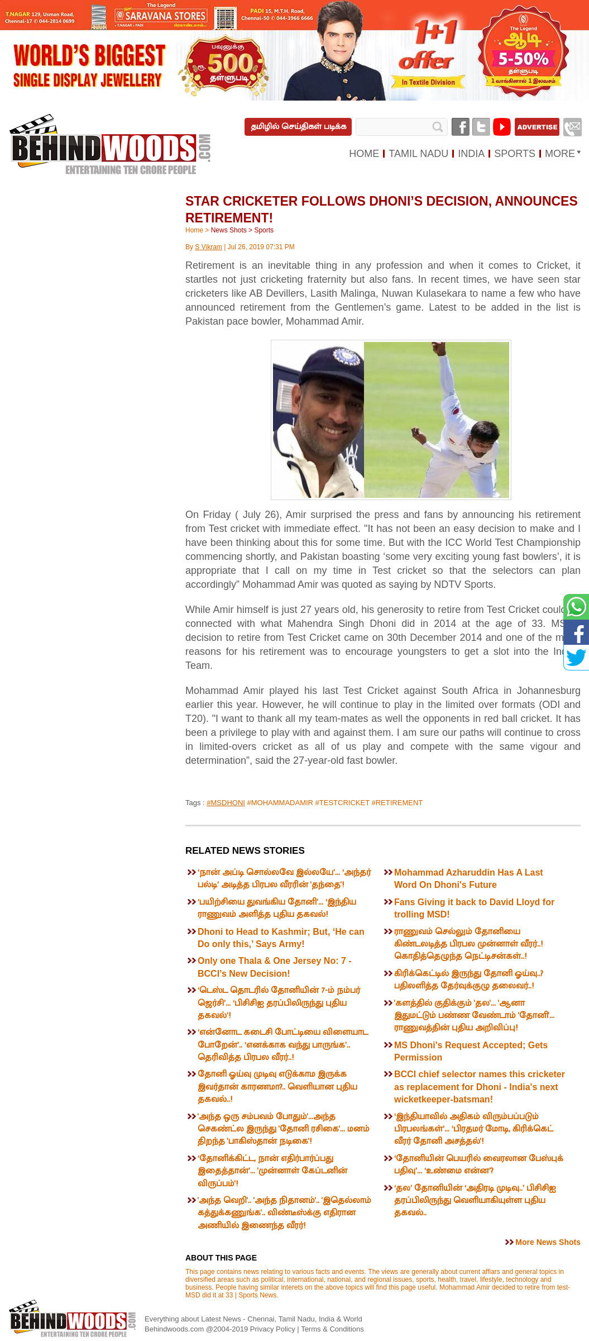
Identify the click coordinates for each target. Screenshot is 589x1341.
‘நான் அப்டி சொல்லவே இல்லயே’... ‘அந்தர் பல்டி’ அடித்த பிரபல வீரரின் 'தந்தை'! (284, 878)
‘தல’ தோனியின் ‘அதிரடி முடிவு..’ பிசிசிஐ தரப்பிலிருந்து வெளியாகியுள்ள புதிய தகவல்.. (475, 1201)
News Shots (229, 230)
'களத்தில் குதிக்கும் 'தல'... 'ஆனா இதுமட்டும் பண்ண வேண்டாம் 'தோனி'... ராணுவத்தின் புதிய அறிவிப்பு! (474, 1016)
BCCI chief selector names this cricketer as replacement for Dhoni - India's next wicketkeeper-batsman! (479, 1086)
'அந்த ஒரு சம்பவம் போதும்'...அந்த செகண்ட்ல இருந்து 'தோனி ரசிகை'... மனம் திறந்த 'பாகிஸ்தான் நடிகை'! (284, 1129)
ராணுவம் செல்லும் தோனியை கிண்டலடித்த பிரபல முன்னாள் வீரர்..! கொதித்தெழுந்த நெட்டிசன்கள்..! (468, 944)
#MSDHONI (226, 802)
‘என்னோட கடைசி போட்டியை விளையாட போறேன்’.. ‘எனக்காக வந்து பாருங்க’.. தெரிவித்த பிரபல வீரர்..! (283, 1045)
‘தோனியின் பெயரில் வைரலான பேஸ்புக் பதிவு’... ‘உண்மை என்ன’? (478, 1164)
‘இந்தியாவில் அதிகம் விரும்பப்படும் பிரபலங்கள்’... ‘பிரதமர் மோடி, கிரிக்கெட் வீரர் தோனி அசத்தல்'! (473, 1129)
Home (194, 230)
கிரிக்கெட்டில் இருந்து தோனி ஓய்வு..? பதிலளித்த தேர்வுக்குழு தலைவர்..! (468, 979)
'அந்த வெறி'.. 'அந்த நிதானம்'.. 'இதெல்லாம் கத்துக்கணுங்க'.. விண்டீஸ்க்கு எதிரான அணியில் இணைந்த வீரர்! (284, 1213)
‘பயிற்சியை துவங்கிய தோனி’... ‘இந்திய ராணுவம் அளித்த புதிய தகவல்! (277, 908)
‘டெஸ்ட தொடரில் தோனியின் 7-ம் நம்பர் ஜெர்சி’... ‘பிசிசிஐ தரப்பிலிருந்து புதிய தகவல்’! (279, 1003)
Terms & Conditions (332, 1329)
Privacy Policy (274, 1329)
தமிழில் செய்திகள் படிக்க (298, 127)
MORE (560, 154)
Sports (264, 230)
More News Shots (548, 1242)
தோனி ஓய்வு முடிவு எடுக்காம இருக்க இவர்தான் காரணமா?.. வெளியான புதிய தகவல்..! (277, 1087)
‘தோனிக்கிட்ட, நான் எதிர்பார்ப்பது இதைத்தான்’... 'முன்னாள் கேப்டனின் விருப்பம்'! (272, 1171)
